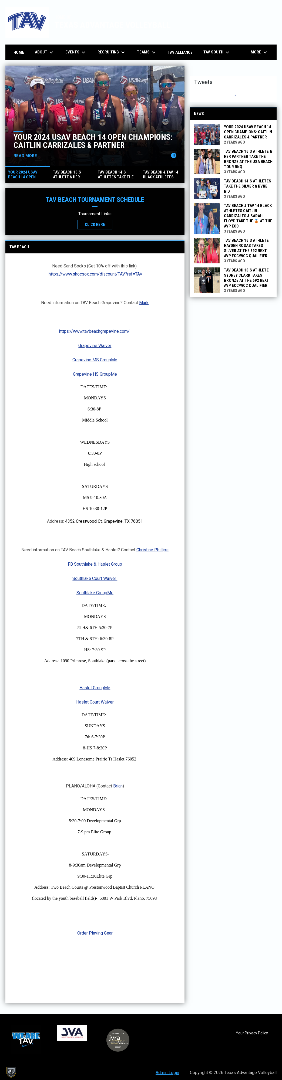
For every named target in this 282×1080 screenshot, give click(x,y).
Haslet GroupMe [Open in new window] (94, 687)
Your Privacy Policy (252, 1033)
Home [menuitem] (19, 52)
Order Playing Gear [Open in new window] (95, 933)
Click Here (98, 224)
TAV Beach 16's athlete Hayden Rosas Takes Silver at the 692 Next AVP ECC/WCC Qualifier (246, 248)
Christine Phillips (152, 549)
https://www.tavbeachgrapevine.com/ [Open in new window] (95, 331)
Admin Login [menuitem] (167, 1072)
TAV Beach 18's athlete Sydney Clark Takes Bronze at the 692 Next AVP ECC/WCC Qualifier (246, 278)
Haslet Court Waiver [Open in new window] (95, 702)
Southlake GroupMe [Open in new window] (94, 592)
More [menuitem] (259, 52)
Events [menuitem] (76, 52)
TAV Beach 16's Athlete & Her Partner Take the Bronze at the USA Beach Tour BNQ (248, 159)
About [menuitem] (45, 52)
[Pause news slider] (173, 155)
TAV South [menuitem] (217, 52)
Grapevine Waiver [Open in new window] (94, 345)
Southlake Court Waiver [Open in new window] (94, 578)
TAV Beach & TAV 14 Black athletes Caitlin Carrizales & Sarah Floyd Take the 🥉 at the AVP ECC (248, 216)
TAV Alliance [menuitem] (180, 52)
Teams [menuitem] (147, 52)
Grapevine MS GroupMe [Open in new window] (94, 359)
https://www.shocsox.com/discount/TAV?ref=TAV (95, 274)
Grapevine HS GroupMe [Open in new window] (95, 374)
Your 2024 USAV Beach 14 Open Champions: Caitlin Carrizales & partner (93, 141)
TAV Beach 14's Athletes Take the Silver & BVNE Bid (247, 186)
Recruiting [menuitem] (112, 52)
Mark (144, 302)
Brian (118, 786)
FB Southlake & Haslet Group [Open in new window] (95, 564)
